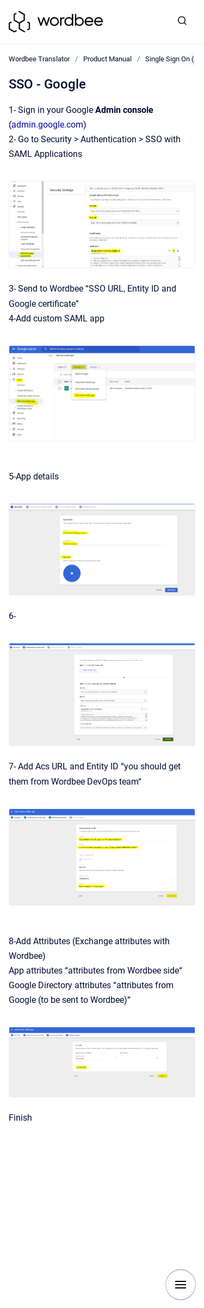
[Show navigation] (180, 1284)
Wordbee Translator (39, 59)
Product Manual (107, 59)
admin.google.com (47, 124)
